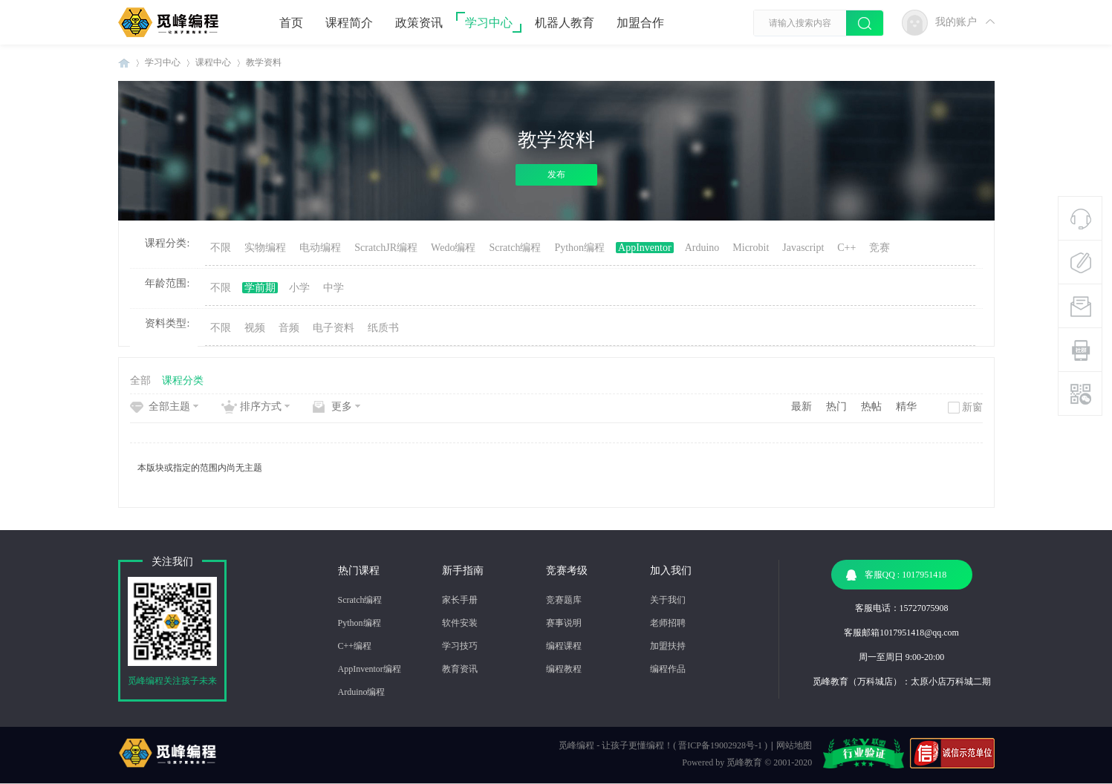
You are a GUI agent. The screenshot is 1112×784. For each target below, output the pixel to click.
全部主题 (169, 406)
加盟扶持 (668, 646)
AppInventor (645, 247)
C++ (846, 247)
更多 (341, 406)
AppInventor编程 (369, 669)
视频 (254, 327)
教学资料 (264, 62)
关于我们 (668, 600)
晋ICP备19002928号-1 (720, 745)
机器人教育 (564, 22)
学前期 (260, 287)
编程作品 (668, 669)
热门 (836, 406)
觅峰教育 (744, 762)
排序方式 (261, 406)
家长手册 (460, 600)
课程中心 (213, 62)
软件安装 (460, 623)
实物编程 (265, 247)
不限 (220, 247)
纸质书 (383, 327)
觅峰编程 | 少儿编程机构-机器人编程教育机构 (124, 63)
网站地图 (794, 745)
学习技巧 (460, 646)
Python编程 (579, 247)
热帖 (871, 406)
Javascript (803, 247)
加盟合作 (640, 22)
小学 (299, 287)
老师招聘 (668, 623)
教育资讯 (460, 669)
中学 (333, 287)
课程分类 (183, 380)
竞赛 (879, 247)
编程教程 (564, 669)
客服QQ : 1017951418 (896, 575)
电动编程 (320, 247)
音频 (289, 327)
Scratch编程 (515, 247)
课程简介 (349, 22)
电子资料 (333, 327)
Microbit (750, 247)
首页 (291, 22)
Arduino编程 (362, 692)
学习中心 (489, 22)
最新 (801, 406)
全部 (140, 380)
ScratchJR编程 (385, 247)
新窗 (972, 407)
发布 (556, 174)
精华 (906, 406)
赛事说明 (564, 623)
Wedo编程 (453, 247)
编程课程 (564, 646)
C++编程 (355, 646)
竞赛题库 (564, 600)
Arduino (702, 247)
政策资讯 (419, 22)
